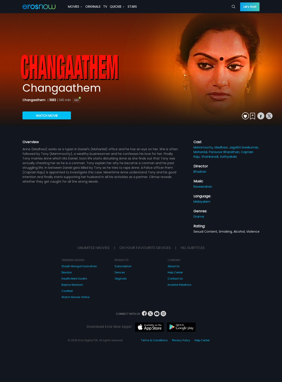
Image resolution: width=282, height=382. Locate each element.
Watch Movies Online (75, 297)
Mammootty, (204, 147)
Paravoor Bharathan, (225, 152)
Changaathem (34, 100)
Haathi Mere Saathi (74, 278)
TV (105, 6)
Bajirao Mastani (72, 285)
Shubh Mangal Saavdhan (79, 266)
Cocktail (67, 291)
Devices (120, 272)
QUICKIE (117, 6)
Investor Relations (179, 285)
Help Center (175, 272)
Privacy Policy (181, 340)
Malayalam (201, 201)
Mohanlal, (201, 152)
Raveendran (202, 186)
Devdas (66, 272)
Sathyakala (228, 156)
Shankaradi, (210, 156)
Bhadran (199, 171)
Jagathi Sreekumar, (244, 147)
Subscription (123, 266)
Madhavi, (222, 147)
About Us (174, 266)
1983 (52, 100)
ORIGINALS (92, 6)
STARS (132, 6)
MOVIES (75, 6)
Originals (121, 278)
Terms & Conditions (154, 340)
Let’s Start (249, 7)
